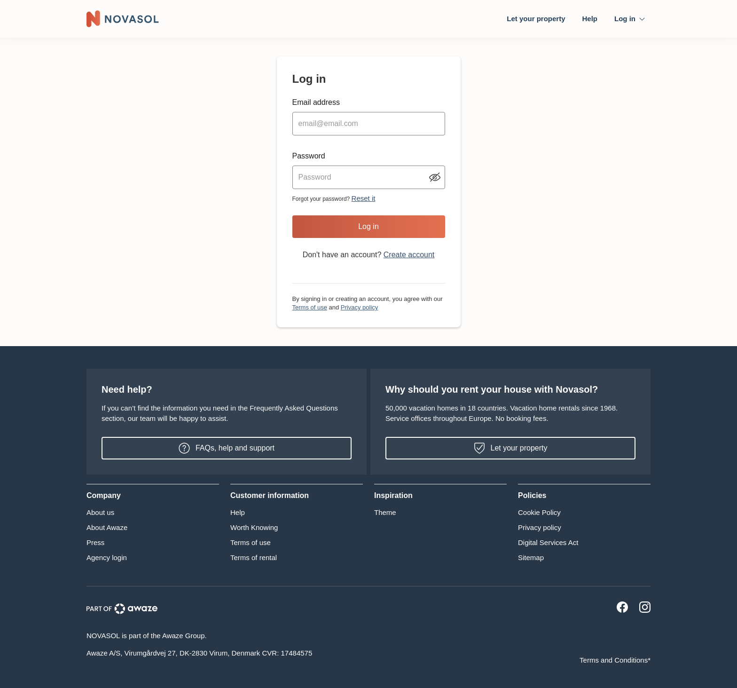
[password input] (368, 177)
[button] (152, 495)
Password (308, 156)
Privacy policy (359, 307)
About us (100, 512)
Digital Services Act (548, 542)
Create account (409, 255)
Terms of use (309, 307)
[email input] (368, 123)
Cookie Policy (539, 512)
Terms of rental (253, 557)
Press (95, 542)
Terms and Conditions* (615, 660)
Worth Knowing (254, 527)
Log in (368, 226)
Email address (316, 102)
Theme (385, 512)
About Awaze (106, 527)
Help (589, 19)
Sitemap (531, 557)
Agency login (106, 557)
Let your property (536, 19)
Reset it (364, 198)
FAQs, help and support (226, 448)
